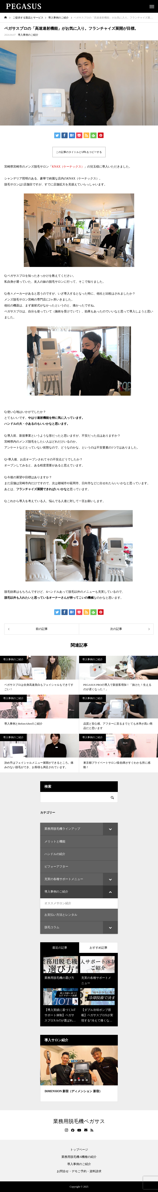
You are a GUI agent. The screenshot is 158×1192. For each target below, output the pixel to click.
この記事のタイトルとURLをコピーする (79, 152)
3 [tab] (79, 1080)
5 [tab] (87, 1080)
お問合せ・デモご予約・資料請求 (79, 1171)
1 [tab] (71, 1080)
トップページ (79, 1149)
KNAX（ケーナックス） (68, 166)
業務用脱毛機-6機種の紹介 (79, 1156)
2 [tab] (75, 1080)
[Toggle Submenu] (110, 829)
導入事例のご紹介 (28, 34)
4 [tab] (83, 1080)
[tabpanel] (79, 1073)
